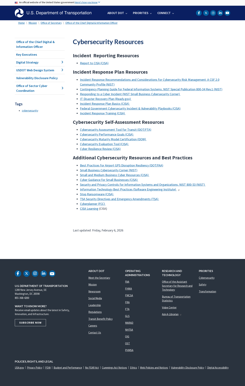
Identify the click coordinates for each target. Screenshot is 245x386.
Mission (33, 23)
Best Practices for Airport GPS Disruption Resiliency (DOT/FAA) (121, 165)
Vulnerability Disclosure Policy (37, 78)
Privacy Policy (34, 367)
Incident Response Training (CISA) (103, 113)
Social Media (95, 298)
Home (21, 23)
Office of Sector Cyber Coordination (39, 88)
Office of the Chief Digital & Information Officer (91, 23)
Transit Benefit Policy (100, 319)
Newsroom (94, 291)
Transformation (207, 291)
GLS (127, 316)
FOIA (48, 367)
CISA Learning (89, 209)
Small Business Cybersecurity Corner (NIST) (108, 170)
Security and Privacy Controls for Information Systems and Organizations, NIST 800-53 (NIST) (143, 185)
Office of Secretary (51, 23)
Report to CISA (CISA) (94, 63)
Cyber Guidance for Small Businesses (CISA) (109, 180)
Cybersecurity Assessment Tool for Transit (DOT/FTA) (115, 130)
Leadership (94, 305)
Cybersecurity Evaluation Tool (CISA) (104, 144)
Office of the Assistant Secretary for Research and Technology (177, 285)
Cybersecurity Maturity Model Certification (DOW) (113, 139)
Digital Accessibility (218, 367)
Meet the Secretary (99, 277)
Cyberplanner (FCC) (93, 204)
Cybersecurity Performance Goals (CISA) (107, 134)
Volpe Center (169, 307)
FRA (127, 302)
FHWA (128, 288)
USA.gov (19, 367)
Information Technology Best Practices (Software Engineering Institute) (130, 189)
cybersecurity (30, 110)
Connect (164, 13)
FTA (127, 309)
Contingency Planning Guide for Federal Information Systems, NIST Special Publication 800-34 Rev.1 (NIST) (151, 89)
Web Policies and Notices (154, 367)
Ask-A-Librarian (172, 314)
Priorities (140, 13)
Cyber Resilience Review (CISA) (100, 149)
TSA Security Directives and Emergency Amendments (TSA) (119, 199)
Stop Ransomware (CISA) (97, 194)
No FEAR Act (92, 367)
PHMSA (129, 350)
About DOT (115, 13)
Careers (92, 325)
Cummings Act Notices (114, 367)
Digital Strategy (39, 62)
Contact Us (94, 332)
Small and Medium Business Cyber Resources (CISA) (114, 175)
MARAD (129, 322)
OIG (127, 336)
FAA (127, 281)
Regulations (95, 312)
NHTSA (129, 329)
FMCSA (129, 295)
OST (127, 343)
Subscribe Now (30, 322)
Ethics (133, 367)
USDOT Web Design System (39, 70)
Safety (202, 284)
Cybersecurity (207, 277)
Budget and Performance (68, 367)
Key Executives (26, 54)
